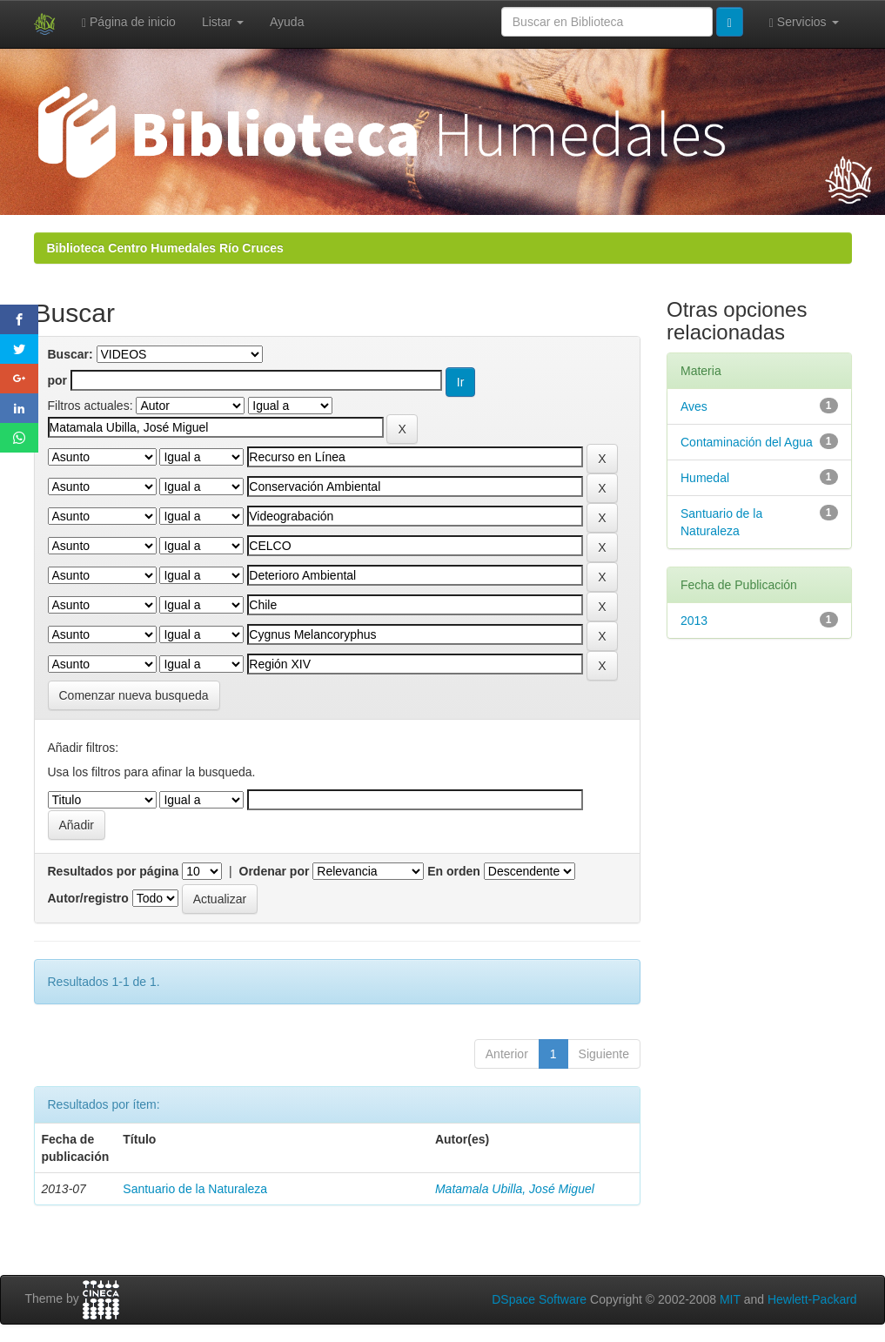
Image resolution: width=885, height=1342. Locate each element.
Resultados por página (113, 871)
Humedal (705, 478)
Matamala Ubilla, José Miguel (514, 1189)
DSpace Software (539, 1299)
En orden (453, 871)
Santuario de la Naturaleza (195, 1189)
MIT (730, 1299)
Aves (694, 406)
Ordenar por (274, 871)
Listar (223, 22)
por (58, 380)
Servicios (804, 22)
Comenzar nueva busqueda (134, 695)
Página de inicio (129, 22)
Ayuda (287, 22)
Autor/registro (88, 898)
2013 (694, 620)
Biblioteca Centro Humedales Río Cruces (165, 248)
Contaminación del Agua (747, 442)
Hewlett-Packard (812, 1299)
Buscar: (70, 354)
